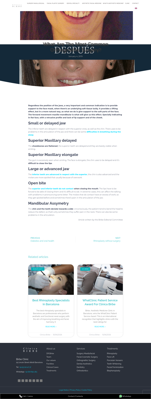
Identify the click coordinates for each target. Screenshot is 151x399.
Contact (135, 3)
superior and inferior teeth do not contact (52, 189)
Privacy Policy (75, 390)
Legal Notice (64, 390)
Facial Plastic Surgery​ (56, 3)
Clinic (128, 3)
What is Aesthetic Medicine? (113, 3)
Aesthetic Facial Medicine (91, 3)
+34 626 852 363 (31, 372)
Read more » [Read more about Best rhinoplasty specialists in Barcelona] (51, 327)
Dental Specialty (74, 3)
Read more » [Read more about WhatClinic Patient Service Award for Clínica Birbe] (100, 327)
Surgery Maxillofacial (36, 3)
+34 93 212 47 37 (25, 367)
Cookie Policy (87, 390)
